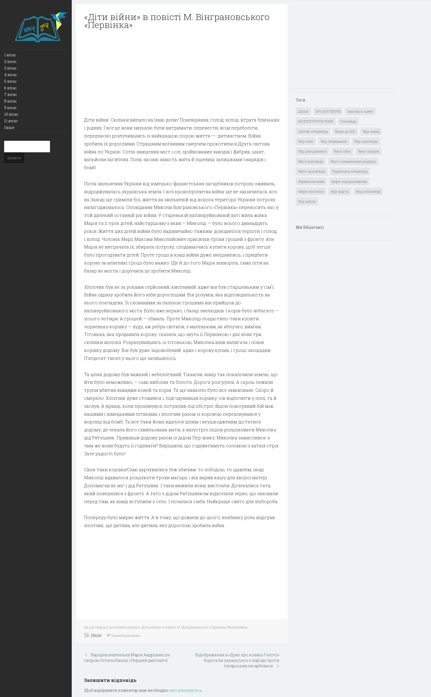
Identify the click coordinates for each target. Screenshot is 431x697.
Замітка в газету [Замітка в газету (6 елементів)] (360, 111)
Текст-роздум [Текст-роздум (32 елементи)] (368, 151)
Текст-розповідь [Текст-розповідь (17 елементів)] (311, 161)
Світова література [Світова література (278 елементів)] (313, 131)
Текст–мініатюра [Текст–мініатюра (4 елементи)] (311, 171)
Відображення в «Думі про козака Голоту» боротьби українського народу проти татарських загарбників (237, 660)
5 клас (10, 81)
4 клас (10, 74)
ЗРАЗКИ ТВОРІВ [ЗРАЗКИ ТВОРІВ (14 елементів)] (328, 111)
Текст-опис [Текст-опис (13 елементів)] (342, 151)
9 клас (10, 107)
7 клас (10, 94)
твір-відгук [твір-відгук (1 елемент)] (340, 191)
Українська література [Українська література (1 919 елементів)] (350, 171)
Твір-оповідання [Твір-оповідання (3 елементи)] (334, 141)
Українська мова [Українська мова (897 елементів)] (311, 181)
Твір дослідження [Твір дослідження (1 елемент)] (312, 151)
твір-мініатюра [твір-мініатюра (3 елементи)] (368, 191)
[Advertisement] (181, 73)
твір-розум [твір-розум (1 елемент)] (307, 201)
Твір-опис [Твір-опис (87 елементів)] (306, 141)
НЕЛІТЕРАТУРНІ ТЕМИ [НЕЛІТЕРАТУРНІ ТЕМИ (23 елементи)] (315, 121)
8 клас (10, 101)
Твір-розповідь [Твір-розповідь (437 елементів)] (366, 141)
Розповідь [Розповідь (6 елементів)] (348, 121)
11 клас (11, 120)
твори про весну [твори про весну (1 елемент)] (311, 191)
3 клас (10, 68)
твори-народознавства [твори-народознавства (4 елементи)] (349, 181)
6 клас (10, 87)
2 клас (10, 61)
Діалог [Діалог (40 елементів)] (303, 111)
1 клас (10, 54)
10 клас (11, 114)
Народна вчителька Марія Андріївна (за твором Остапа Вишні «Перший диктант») (127, 657)
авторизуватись (185, 690)
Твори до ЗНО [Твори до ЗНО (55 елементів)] (345, 131)
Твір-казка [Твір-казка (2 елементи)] (371, 131)
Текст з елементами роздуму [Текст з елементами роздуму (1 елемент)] (353, 161)
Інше (9, 127)
